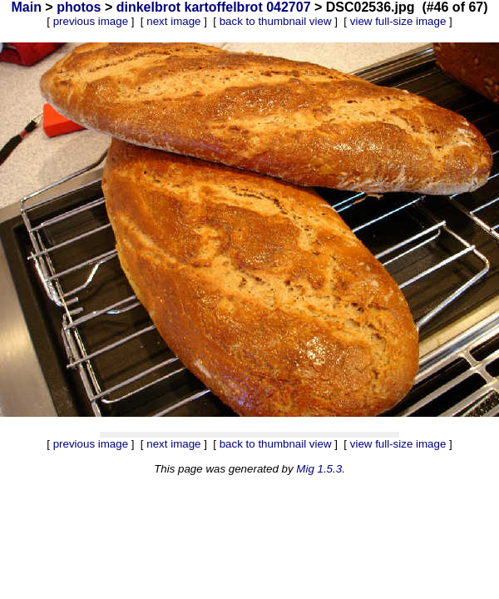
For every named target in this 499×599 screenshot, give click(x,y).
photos (79, 7)
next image (173, 21)
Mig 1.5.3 (319, 469)
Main (26, 7)
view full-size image (398, 21)
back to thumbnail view (276, 21)
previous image (90, 21)
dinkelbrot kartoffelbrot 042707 (213, 7)
